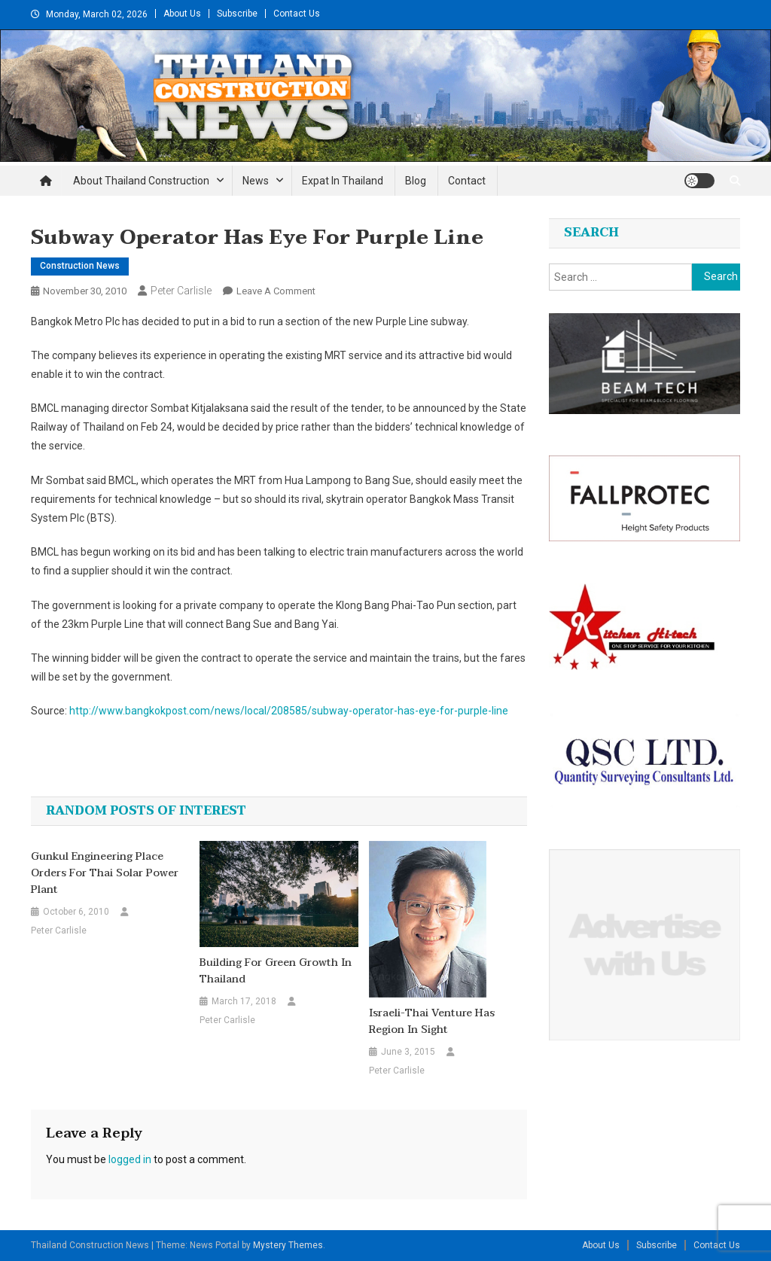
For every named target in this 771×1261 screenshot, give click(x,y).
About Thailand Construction (141, 181)
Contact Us (296, 13)
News (255, 181)
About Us (182, 13)
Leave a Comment (275, 291)
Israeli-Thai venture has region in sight (432, 1021)
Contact (467, 181)
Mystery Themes (288, 1245)
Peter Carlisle (181, 291)
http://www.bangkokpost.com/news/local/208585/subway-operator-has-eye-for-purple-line (288, 711)
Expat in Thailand (342, 181)
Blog (415, 181)
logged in (129, 1159)
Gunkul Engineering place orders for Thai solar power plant (104, 873)
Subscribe (237, 13)
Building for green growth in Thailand (276, 971)
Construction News (80, 265)
